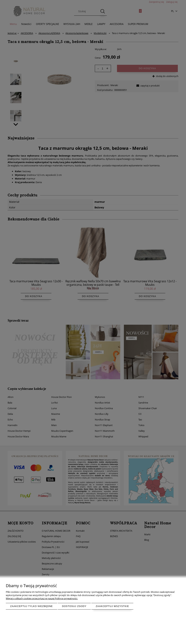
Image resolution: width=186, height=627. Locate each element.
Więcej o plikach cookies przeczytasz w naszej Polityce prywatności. (42, 598)
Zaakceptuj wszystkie (112, 606)
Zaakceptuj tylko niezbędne (31, 606)
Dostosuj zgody (74, 606)
